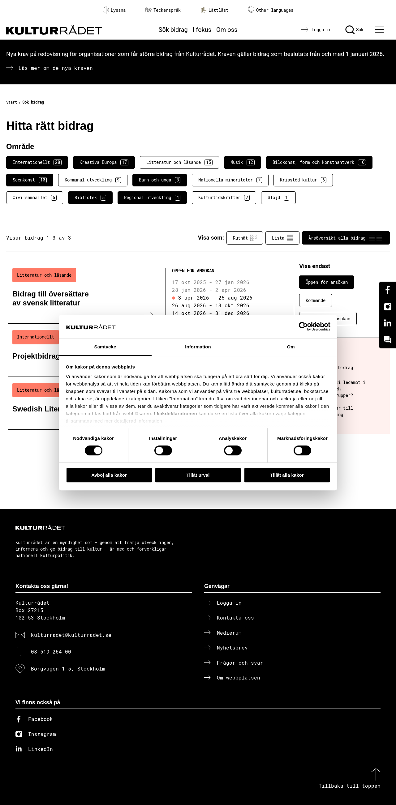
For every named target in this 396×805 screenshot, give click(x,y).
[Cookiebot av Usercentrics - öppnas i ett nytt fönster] (303, 326)
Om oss (226, 29)
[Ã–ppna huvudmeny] (380, 29)
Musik (242, 162)
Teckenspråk (163, 10)
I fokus (202, 29)
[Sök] (354, 30)
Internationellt (37, 162)
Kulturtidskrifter (224, 197)
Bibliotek (90, 197)
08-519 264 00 (51, 651)
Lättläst (214, 10)
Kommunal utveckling (93, 180)
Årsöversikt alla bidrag (345, 238)
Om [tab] (291, 346)
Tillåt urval (198, 475)
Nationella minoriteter (230, 180)
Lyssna (114, 10)
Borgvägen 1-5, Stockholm (68, 668)
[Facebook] (387, 290)
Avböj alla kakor (109, 475)
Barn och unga (159, 180)
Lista (282, 238)
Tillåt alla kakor (286, 475)
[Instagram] (387, 306)
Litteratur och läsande (179, 162)
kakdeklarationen (177, 413)
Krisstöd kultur (303, 180)
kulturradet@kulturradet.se (71, 635)
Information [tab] (198, 346)
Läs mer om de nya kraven (56, 68)
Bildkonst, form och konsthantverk (319, 162)
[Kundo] (387, 340)
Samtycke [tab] (105, 346)
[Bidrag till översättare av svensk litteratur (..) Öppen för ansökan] (140, 293)
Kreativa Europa (104, 162)
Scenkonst (30, 180)
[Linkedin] (387, 323)
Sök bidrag (173, 29)
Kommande (315, 300)
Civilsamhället (35, 197)
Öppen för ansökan (327, 282)
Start (11, 102)
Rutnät (244, 238)
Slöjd (278, 197)
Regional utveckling (152, 197)
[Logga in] (316, 30)
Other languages (270, 10)
